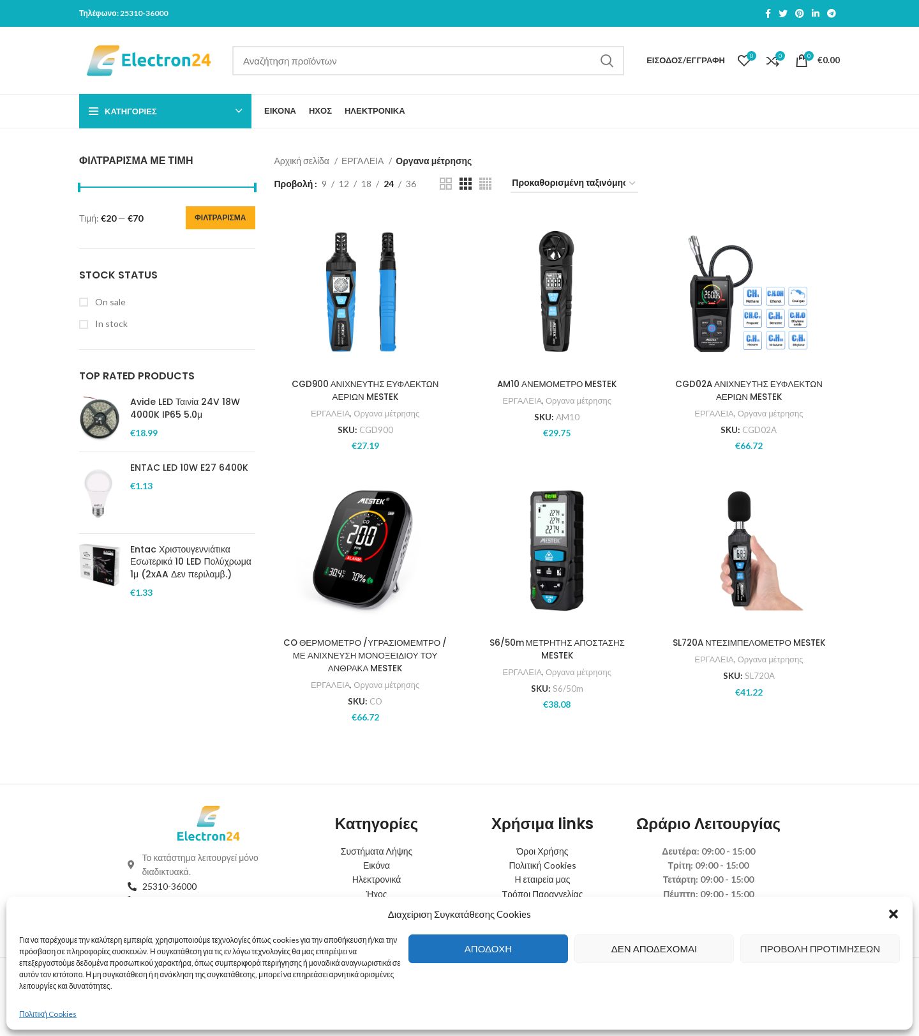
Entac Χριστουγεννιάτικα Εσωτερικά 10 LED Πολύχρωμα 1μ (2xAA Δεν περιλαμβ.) (190, 562)
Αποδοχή (488, 948)
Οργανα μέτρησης (385, 413)
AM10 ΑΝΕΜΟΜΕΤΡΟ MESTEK (557, 383)
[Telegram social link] (831, 13)
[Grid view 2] (446, 184)
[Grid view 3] (465, 184)
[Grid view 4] (485, 184)
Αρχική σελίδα (302, 160)
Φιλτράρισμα (220, 217)
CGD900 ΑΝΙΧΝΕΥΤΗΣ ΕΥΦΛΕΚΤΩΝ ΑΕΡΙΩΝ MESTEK (364, 390)
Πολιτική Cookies (48, 1014)
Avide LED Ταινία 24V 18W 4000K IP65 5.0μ (185, 408)
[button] (893, 914)
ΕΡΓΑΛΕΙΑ (363, 160)
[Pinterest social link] (799, 13)
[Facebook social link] (768, 13)
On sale (109, 301)
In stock (110, 323)
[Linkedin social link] (815, 13)
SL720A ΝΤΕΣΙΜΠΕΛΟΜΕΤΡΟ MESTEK (749, 642)
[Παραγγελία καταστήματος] (574, 183)
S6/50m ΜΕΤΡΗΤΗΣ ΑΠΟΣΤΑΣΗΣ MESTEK (557, 649)
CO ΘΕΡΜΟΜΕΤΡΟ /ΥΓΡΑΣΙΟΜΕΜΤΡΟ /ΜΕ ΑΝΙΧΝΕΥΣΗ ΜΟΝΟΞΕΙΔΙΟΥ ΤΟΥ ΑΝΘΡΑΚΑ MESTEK (364, 655)
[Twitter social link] (783, 13)
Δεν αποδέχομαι (654, 948)
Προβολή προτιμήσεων (820, 948)
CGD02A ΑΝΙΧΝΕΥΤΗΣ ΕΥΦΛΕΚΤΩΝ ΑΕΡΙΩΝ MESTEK (750, 390)
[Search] (428, 60)
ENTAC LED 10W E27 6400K (189, 468)
